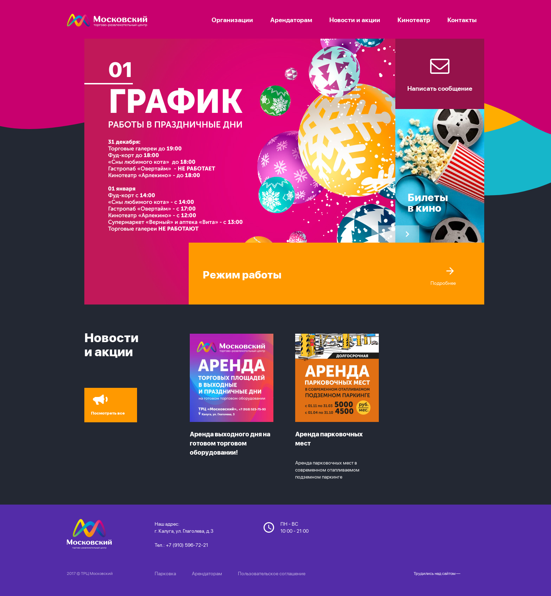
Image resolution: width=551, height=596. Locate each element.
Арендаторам (207, 573)
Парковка (165, 573)
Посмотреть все (106, 403)
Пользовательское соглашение (271, 573)
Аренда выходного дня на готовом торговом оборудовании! (230, 443)
